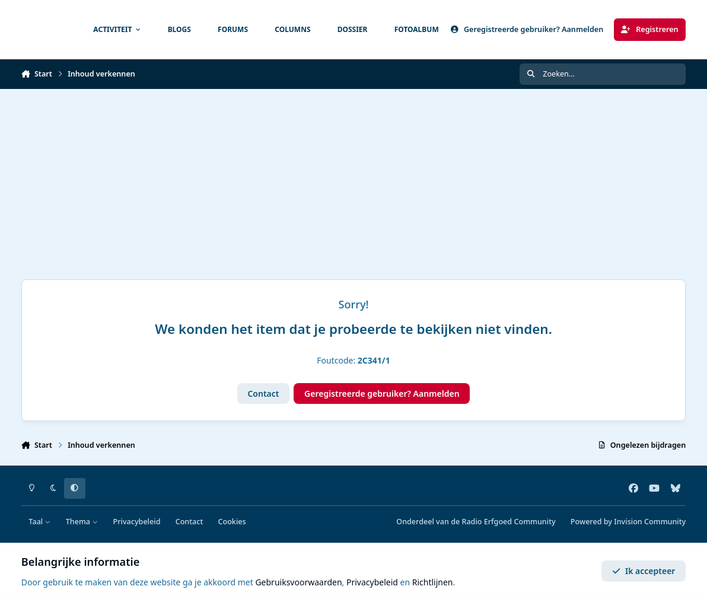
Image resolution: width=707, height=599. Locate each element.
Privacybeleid (137, 522)
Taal (39, 522)
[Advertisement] (353, 178)
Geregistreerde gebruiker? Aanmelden (382, 393)
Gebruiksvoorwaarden (298, 582)
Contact (263, 393)
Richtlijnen (432, 582)
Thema (82, 522)
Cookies (232, 522)
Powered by (628, 522)
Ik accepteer (644, 570)
